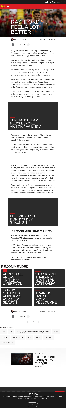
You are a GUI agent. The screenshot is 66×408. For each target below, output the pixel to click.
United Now (48, 337)
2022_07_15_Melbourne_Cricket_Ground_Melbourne (33, 331)
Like (11, 331)
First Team (5, 337)
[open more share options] (28, 44)
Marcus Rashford (18, 337)
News (3, 331)
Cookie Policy (44, 398)
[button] (8, 6)
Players (56, 331)
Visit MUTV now (36, 253)
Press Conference (7, 343)
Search (38, 337)
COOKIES (33, 394)
